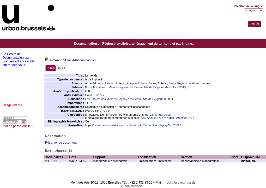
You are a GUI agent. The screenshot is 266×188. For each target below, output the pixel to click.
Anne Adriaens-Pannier (80, 60)
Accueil (254, 24)
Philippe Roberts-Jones (141, 83)
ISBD (61, 67)
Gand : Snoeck (94, 95)
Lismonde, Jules (160, 114)
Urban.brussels (131, 186)
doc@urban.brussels (181, 182)
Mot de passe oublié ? (18, 126)
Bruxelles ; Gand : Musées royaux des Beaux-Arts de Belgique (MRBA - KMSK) (135, 87)
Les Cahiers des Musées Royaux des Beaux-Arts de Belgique (124, 99)
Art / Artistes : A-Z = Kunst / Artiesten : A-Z (168, 117)
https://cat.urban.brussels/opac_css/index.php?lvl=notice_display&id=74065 (133, 125)
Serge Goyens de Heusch (184, 83)
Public (51, 67)
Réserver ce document (61, 142)
